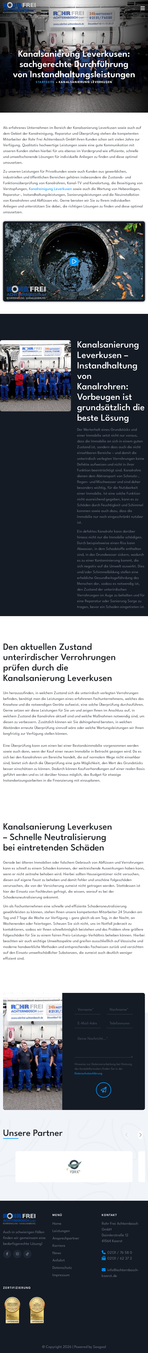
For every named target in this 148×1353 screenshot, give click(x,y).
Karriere (58, 1246)
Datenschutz (62, 1268)
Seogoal (99, 1347)
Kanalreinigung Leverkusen (50, 215)
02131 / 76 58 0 (119, 1253)
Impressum (61, 1275)
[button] (140, 1135)
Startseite (45, 82)
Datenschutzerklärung (88, 1073)
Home (56, 1223)
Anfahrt (58, 1260)
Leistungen (61, 1231)
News (56, 1253)
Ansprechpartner (65, 1238)
